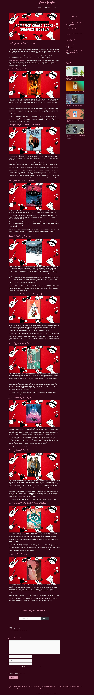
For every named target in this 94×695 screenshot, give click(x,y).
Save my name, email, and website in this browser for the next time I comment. (29, 666)
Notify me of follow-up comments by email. (20, 670)
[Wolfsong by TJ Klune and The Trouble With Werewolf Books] (75, 71)
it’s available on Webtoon (35, 446)
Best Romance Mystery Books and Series (18, 630)
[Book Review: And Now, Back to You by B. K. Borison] (75, 114)
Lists (55, 7)
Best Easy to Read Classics (72, 28)
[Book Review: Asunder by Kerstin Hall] (75, 86)
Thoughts (40, 7)
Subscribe (45, 618)
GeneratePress (55, 693)
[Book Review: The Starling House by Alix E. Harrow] (75, 129)
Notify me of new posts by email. (18, 673)
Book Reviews (48, 7)
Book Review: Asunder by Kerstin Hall (75, 91)
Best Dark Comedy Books (15, 628)
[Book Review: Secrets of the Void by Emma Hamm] (75, 99)
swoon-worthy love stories (17, 60)
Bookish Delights (47, 2)
